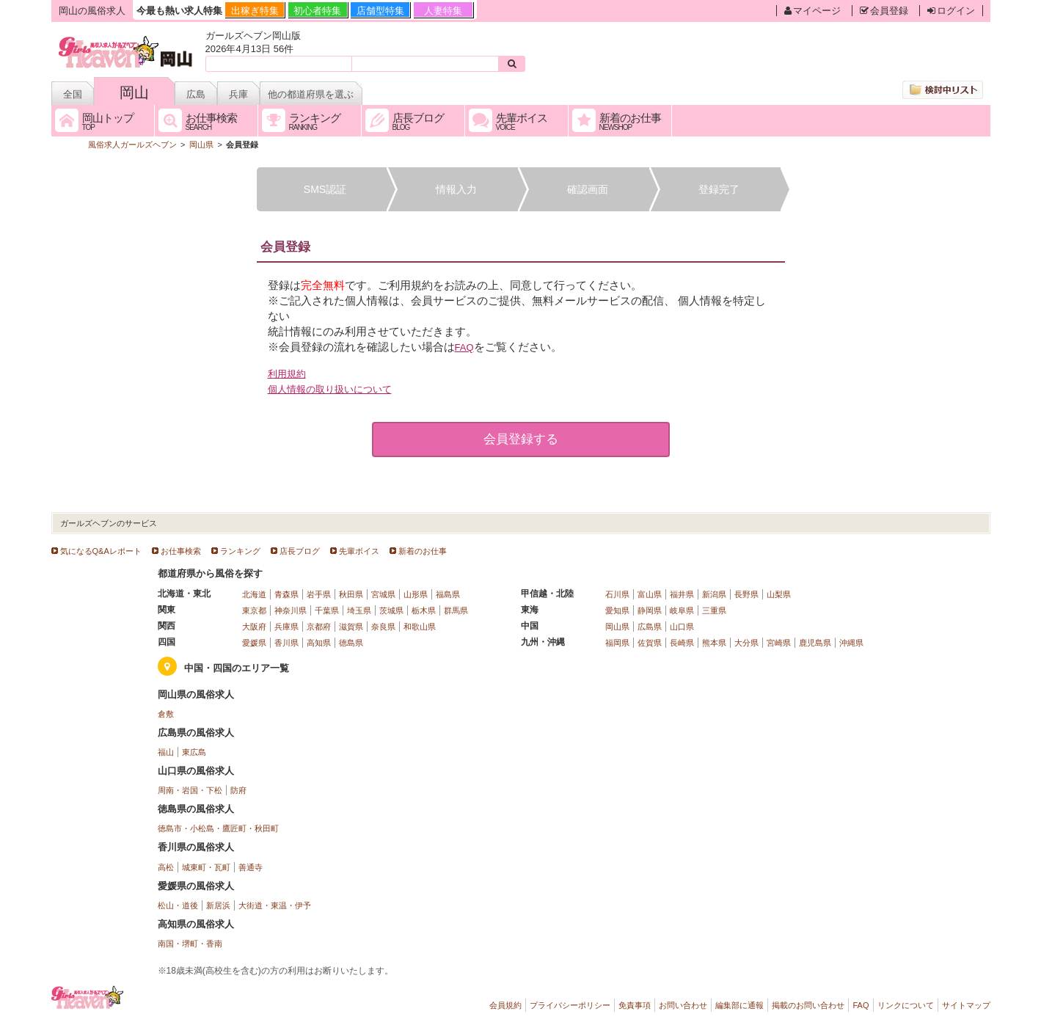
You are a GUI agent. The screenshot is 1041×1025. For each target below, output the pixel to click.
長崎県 (682, 642)
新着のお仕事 (422, 551)
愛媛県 (254, 642)
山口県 (682, 626)
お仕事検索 (181, 551)
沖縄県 (851, 642)
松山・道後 (178, 905)
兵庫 (238, 94)
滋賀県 (351, 626)
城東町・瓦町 (206, 867)
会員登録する (520, 439)
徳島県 (351, 642)
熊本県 (714, 642)
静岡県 (650, 610)
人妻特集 (443, 10)
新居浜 (218, 905)
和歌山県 (419, 626)
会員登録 (884, 10)
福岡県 (617, 642)
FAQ (464, 347)
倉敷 (166, 714)
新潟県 (714, 594)
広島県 (650, 626)
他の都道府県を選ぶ (311, 94)
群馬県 (456, 610)
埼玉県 (359, 610)
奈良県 (383, 626)
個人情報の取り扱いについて (330, 389)
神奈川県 (290, 610)
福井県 (682, 594)
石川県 (617, 594)
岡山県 (617, 626)
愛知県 (617, 610)
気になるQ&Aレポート (101, 551)
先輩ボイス (359, 551)
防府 (238, 790)
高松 (166, 867)
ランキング (240, 551)
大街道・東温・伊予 (274, 905)
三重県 (714, 610)
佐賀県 (650, 642)
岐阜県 (682, 610)
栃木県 (424, 610)
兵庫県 (286, 626)
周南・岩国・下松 (190, 790)
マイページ (812, 10)
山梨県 (779, 594)
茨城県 (391, 610)
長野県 (746, 594)
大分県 (746, 642)
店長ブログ (300, 551)
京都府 (319, 626)
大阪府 (254, 626)
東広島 (194, 752)
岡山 (134, 92)
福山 (166, 752)
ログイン (951, 10)
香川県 (286, 642)
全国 (72, 94)
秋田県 (351, 594)
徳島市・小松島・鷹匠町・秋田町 (218, 828)
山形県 (415, 594)
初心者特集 (317, 10)
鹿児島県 (815, 642)
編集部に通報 (739, 1005)
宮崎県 (779, 642)
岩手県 (319, 594)
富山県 (650, 594)
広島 (195, 94)
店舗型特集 (380, 10)
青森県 (286, 594)
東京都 (254, 610)
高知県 (319, 642)
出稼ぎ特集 (255, 10)
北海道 (254, 594)
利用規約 (287, 373)
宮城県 (383, 594)
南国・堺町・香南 (190, 943)
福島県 (448, 594)
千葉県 (327, 610)
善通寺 (250, 867)
